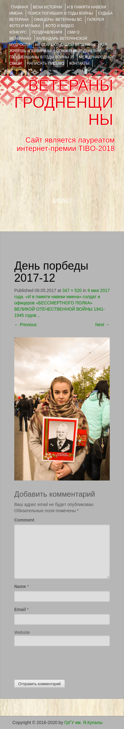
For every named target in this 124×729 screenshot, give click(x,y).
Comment (24, 519)
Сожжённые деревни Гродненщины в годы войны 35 (55, 54)
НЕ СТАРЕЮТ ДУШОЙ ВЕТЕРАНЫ (65, 45)
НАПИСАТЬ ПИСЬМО (45, 63)
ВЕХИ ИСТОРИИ (47, 7)
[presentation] (61, 661)
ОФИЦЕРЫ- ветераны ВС (58, 19)
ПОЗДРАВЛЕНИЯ (47, 32)
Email (20, 609)
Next (102, 324)
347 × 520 (72, 290)
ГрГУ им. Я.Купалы (83, 722)
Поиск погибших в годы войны (60, 13)
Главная (19, 7)
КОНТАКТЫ (79, 63)
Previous (25, 324)
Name (20, 586)
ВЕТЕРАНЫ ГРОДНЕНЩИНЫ (63, 102)
